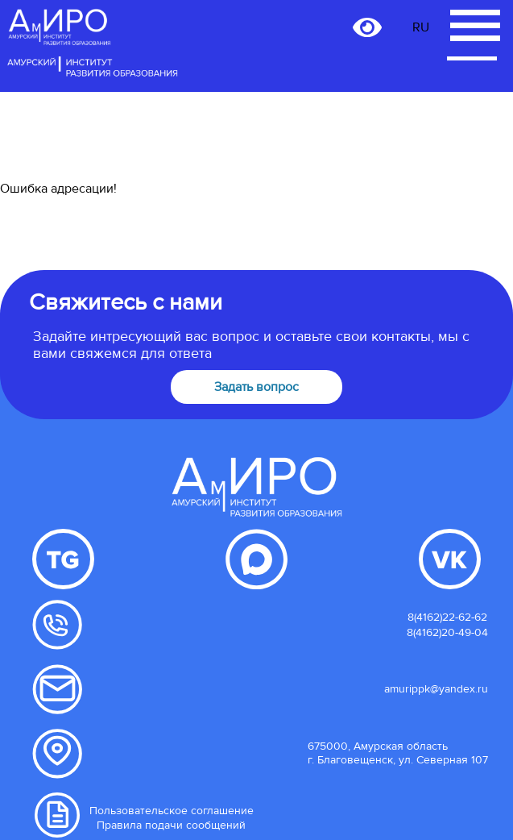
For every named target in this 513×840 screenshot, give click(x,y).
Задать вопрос (256, 387)
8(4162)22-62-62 (447, 617)
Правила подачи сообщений (171, 825)
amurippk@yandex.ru (436, 689)
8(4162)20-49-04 (447, 632)
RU (420, 27)
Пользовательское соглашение (171, 810)
